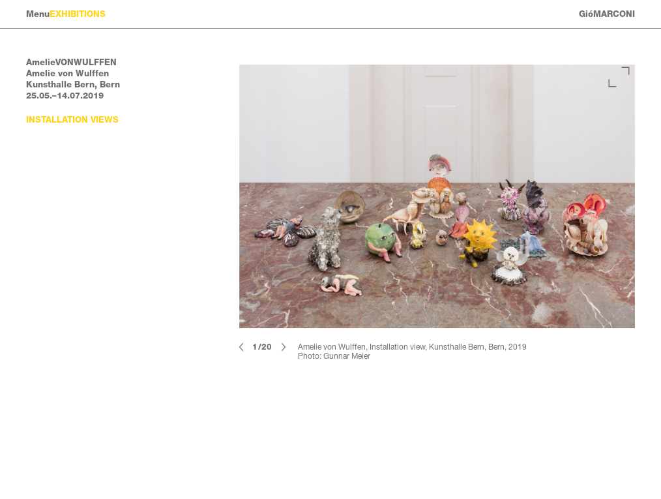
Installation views (72, 120)
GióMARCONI (607, 14)
